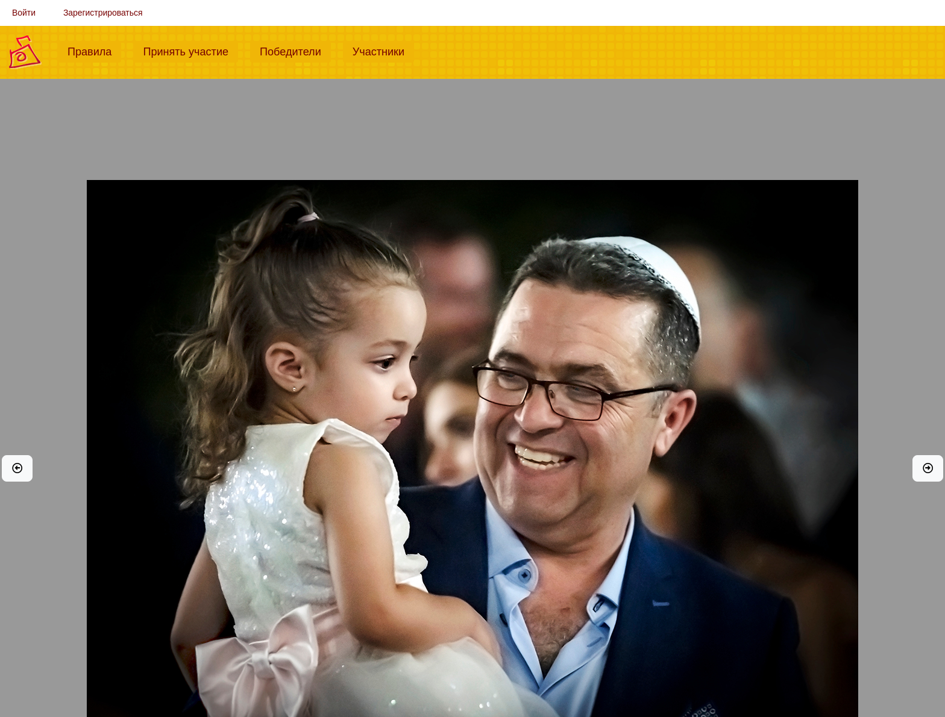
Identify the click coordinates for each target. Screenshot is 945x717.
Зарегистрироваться (103, 12)
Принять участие (190, 50)
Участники (383, 50)
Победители (295, 50)
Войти (24, 12)
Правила (94, 50)
